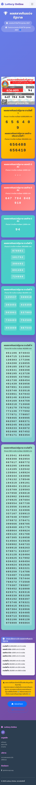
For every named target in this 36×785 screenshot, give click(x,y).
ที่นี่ (18, 691)
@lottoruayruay (8, 770)
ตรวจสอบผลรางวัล (7, 757)
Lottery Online (12, 4)
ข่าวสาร (3, 747)
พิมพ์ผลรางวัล (18, 709)
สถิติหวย (4, 760)
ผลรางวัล (4, 744)
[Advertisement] (18, 54)
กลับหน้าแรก (17, 704)
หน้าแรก (3, 742)
